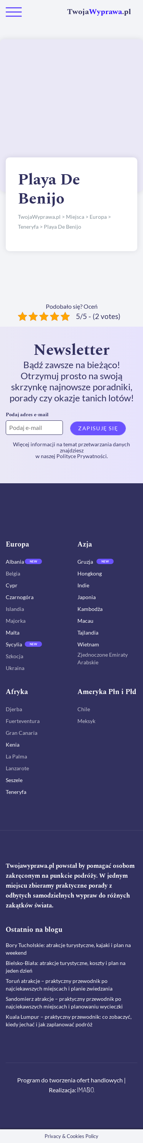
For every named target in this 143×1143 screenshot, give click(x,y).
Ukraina (15, 668)
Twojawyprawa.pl (30, 865)
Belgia (13, 573)
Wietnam (88, 644)
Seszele (14, 780)
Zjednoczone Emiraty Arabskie (102, 658)
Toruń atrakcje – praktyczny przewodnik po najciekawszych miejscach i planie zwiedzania (59, 985)
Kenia (12, 744)
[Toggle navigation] (14, 12)
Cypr (12, 585)
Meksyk (86, 721)
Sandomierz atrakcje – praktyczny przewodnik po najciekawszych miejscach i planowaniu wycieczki (64, 1003)
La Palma (16, 756)
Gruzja (85, 561)
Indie (83, 585)
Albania (15, 561)
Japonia (86, 597)
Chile (83, 709)
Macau (85, 620)
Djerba (14, 709)
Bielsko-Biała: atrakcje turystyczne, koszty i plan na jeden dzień (65, 967)
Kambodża (90, 609)
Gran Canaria (21, 732)
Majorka (16, 620)
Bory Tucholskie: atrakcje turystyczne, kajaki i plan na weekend (68, 949)
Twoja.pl (99, 12)
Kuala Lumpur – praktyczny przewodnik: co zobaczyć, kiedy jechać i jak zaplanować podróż (69, 1020)
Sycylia (14, 644)
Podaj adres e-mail (27, 414)
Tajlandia (87, 632)
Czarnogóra (20, 597)
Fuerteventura (23, 721)
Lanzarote (17, 768)
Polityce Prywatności (81, 456)
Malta (12, 632)
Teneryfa (16, 792)
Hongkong (89, 573)
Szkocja (14, 656)
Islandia (15, 609)
